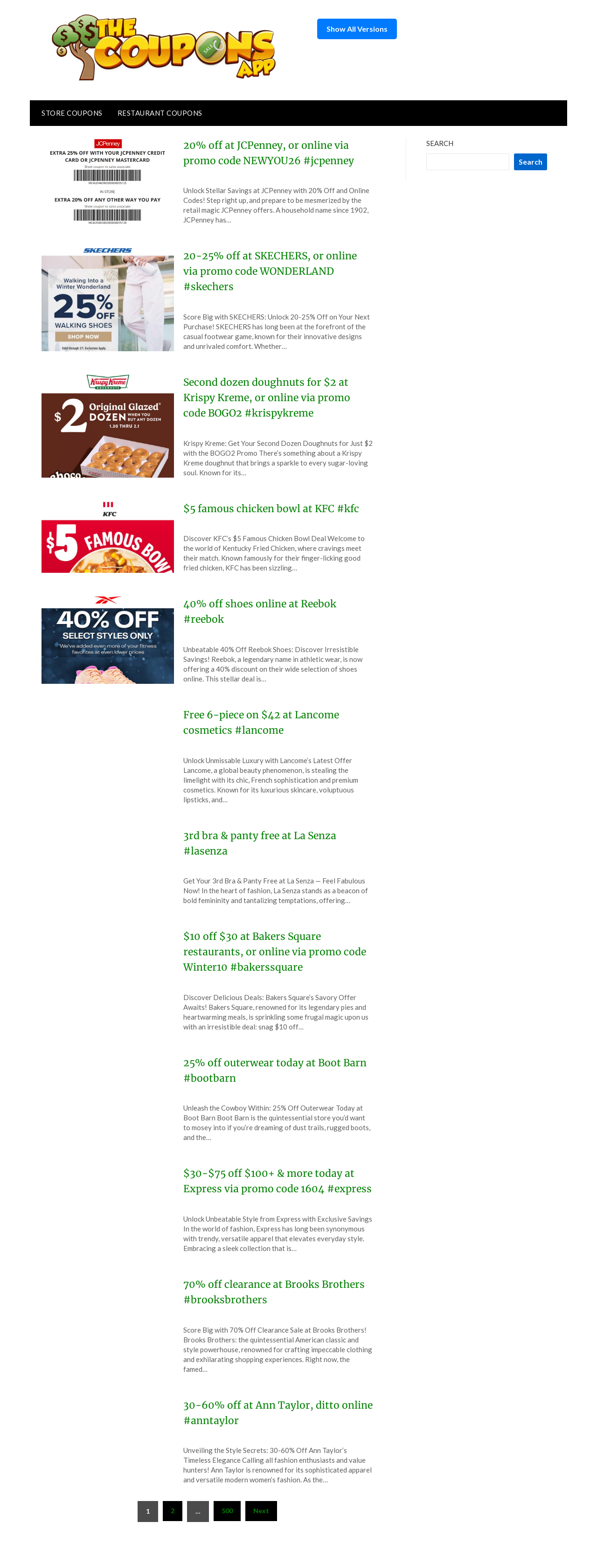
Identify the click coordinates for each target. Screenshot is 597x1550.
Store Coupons (72, 113)
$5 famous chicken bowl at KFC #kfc (273, 508)
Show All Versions (357, 28)
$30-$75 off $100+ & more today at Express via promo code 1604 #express (272, 1188)
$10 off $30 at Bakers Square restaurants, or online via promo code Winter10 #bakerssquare (277, 951)
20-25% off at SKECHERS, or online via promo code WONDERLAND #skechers (272, 271)
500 (227, 1526)
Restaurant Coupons (160, 113)
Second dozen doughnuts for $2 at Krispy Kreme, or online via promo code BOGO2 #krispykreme (269, 397)
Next (261, 1526)
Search (439, 143)
